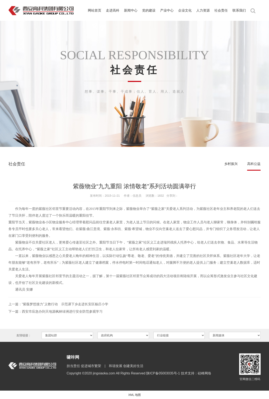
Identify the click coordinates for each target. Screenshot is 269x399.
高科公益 (254, 164)
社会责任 (221, 10)
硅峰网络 (204, 373)
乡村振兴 (231, 164)
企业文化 (185, 10)
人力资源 (203, 10)
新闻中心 (130, 10)
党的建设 (149, 10)
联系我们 (239, 10)
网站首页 (94, 10)
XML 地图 (134, 394)
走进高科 (112, 10)
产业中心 (167, 10)
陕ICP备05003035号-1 (163, 373)
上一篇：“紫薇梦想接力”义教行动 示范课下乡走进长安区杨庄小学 (58, 304)
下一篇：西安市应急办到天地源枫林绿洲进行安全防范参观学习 (55, 311)
